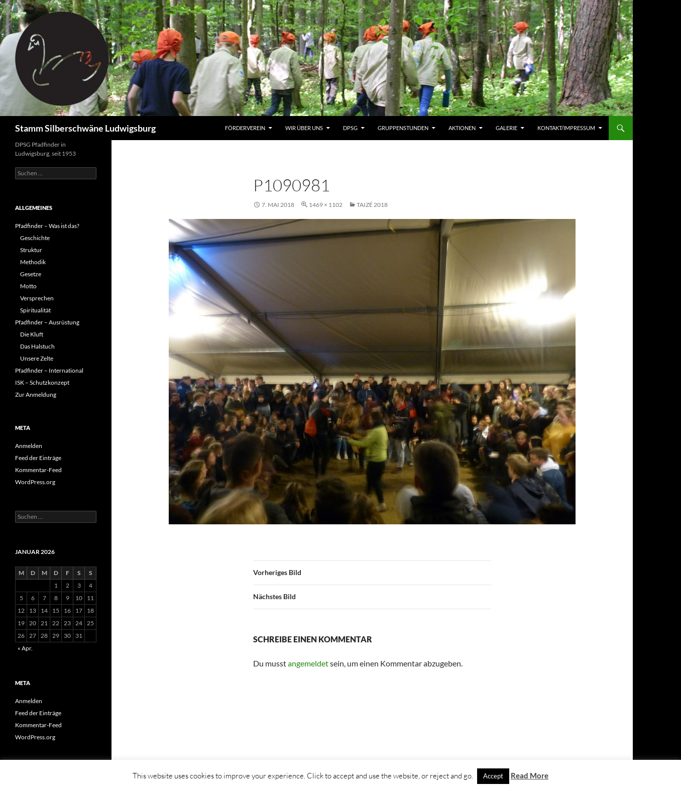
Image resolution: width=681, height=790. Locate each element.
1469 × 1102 (326, 204)
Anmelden (28, 445)
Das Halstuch (37, 346)
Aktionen (462, 128)
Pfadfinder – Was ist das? (47, 226)
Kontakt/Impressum (566, 128)
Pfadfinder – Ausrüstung (47, 322)
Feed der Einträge (38, 458)
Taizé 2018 (372, 204)
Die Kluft (31, 334)
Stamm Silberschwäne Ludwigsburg (85, 128)
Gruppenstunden (403, 128)
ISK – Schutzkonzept (42, 382)
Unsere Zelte (36, 358)
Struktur (31, 250)
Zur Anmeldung (35, 394)
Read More (529, 775)
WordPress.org (35, 482)
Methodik (33, 262)
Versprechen (37, 298)
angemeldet (308, 663)
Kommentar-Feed (38, 470)
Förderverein (245, 128)
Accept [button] (493, 776)
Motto (28, 286)
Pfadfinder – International (49, 370)
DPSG (350, 128)
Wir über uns (304, 128)
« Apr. (25, 648)
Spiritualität (35, 310)
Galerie (506, 128)
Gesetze (30, 274)
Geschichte (35, 238)
